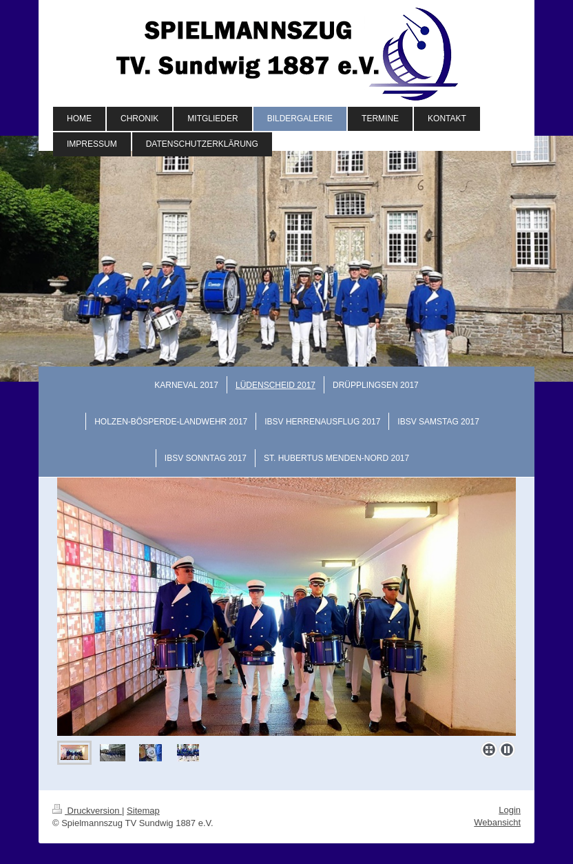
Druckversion (87, 810)
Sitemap (143, 810)
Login (510, 810)
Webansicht (497, 822)
